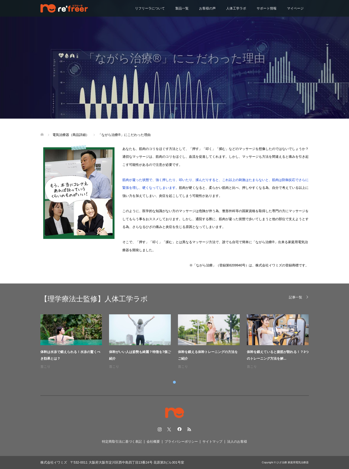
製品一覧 (182, 8)
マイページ (295, 8)
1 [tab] (174, 382)
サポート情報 (267, 8)
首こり (45, 366)
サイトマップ (212, 441)
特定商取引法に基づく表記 (122, 441)
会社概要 (153, 441)
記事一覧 (295, 297)
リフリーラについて (150, 8)
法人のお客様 (237, 441)
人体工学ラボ (236, 8)
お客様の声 (207, 8)
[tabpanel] (178, 342)
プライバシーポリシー (181, 441)
